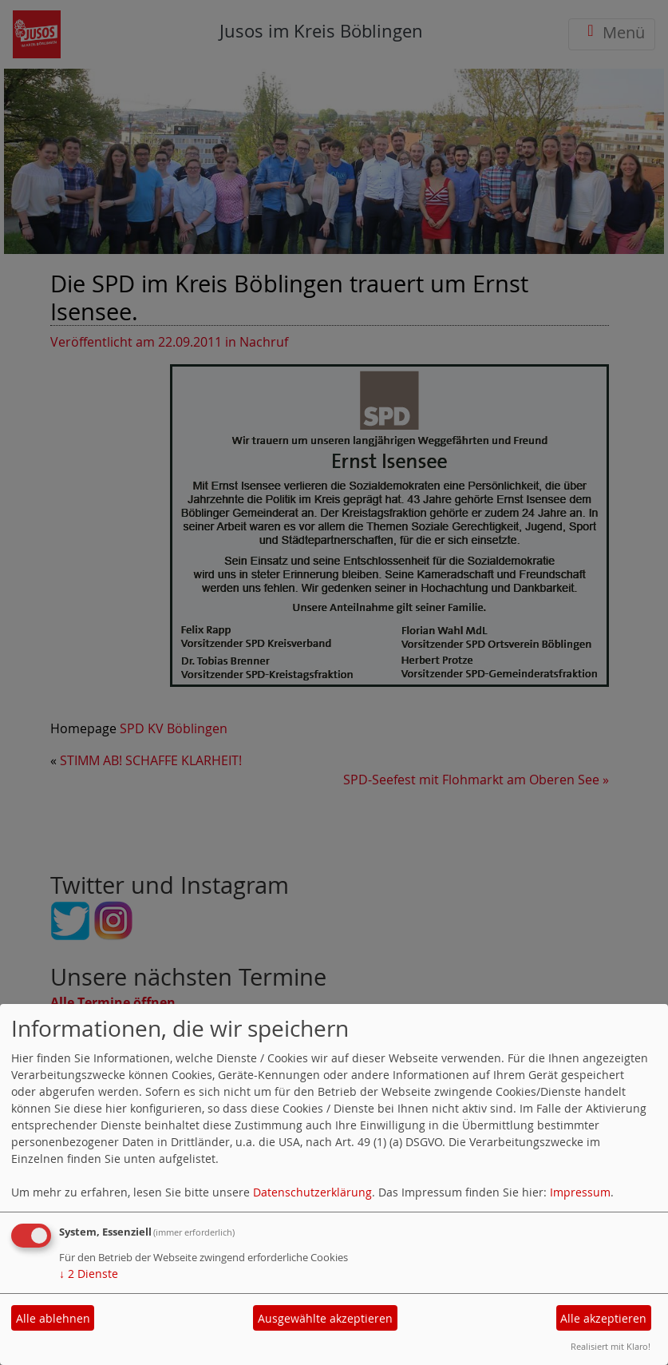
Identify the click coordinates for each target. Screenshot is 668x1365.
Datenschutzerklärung (312, 1192)
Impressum (580, 1192)
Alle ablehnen (53, 1318)
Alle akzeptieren (603, 1318)
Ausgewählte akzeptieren (325, 1318)
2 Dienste (88, 1273)
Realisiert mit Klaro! (610, 1346)
